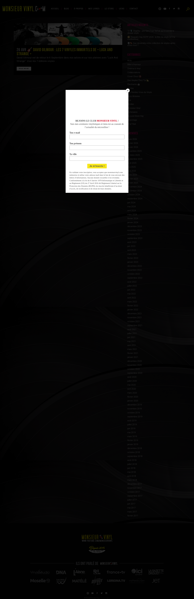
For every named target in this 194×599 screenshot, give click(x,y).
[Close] (128, 90)
